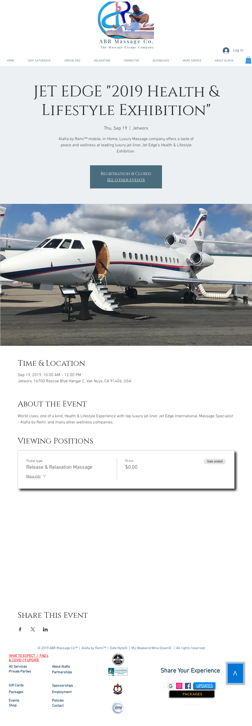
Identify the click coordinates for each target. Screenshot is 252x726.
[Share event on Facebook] (20, 629)
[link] (248, 60)
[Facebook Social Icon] (188, 686)
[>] (235, 673)
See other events (126, 180)
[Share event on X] (32, 629)
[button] (192, 61)
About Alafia (61, 667)
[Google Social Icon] (170, 686)
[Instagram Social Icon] (179, 686)
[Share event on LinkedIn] (45, 629)
